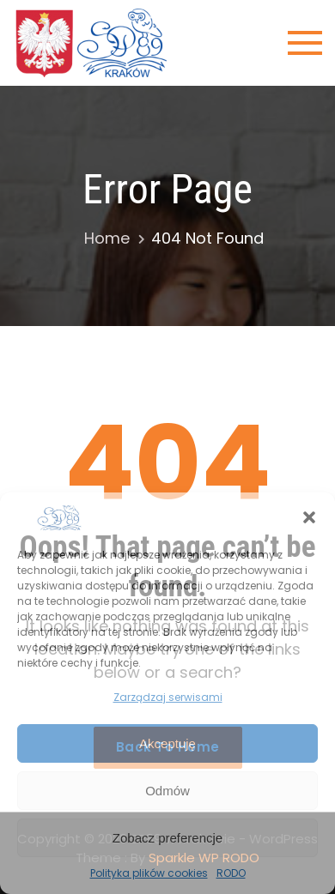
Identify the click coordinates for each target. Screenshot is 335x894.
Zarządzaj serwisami (167, 697)
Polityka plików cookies (149, 873)
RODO (231, 873)
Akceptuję (167, 743)
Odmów (167, 790)
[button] (309, 517)
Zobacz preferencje (167, 838)
